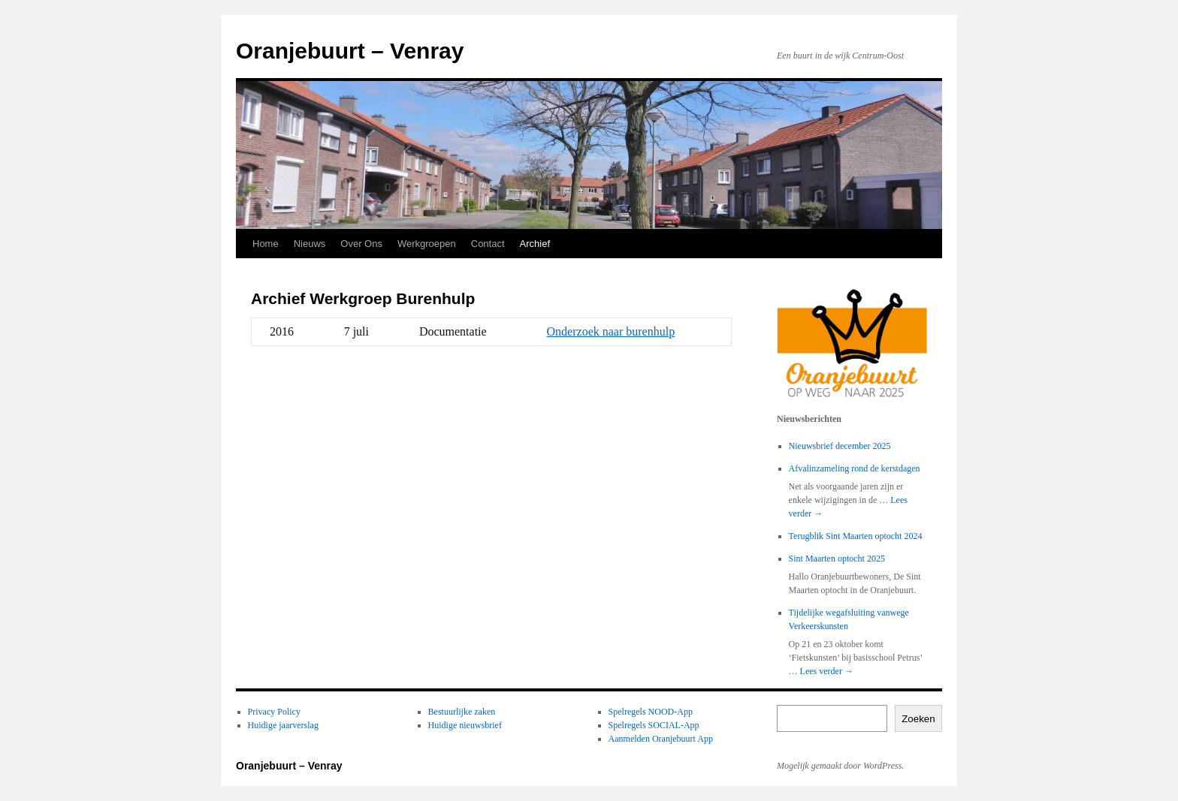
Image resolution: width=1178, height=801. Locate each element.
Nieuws (310, 243)
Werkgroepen (426, 243)
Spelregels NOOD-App (651, 711)
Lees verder (826, 671)
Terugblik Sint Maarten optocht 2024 (856, 536)
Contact (488, 243)
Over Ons (361, 243)
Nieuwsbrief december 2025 (840, 446)
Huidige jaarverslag (283, 725)
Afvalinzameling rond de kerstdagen (854, 468)
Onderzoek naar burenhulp (611, 331)
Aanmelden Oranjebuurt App (661, 738)
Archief (535, 243)
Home (265, 243)
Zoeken (918, 718)
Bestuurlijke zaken (462, 711)
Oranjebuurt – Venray (350, 50)
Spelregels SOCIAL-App (654, 725)
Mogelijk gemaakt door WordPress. (840, 765)
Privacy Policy (274, 711)
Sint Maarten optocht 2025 (837, 558)
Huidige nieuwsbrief (465, 725)
